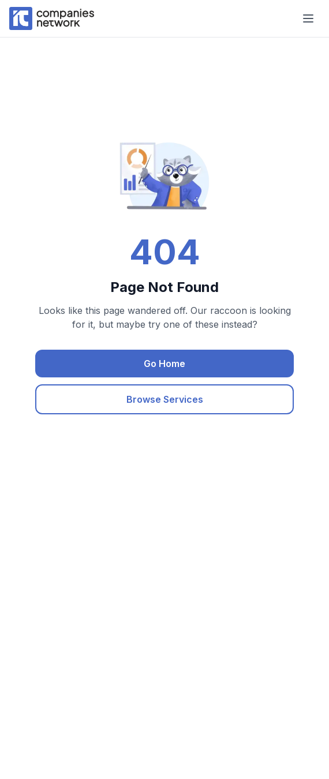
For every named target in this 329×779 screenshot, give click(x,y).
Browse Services (164, 399)
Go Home (164, 363)
